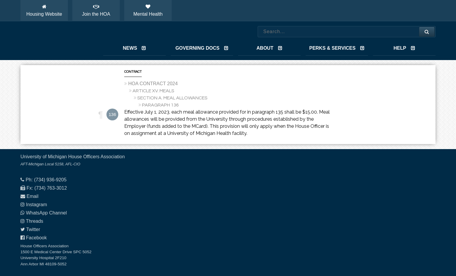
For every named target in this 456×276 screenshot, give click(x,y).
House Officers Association (54, 41)
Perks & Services (336, 48)
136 (112, 114)
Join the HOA (96, 10)
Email (32, 196)
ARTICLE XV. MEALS (153, 90)
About (269, 48)
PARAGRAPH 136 (160, 105)
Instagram (36, 204)
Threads (34, 221)
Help (404, 48)
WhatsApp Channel (46, 212)
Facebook (36, 237)
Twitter (33, 229)
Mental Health (148, 10)
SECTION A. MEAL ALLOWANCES (172, 98)
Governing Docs (202, 48)
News (134, 48)
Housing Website (44, 10)
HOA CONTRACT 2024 (153, 83)
